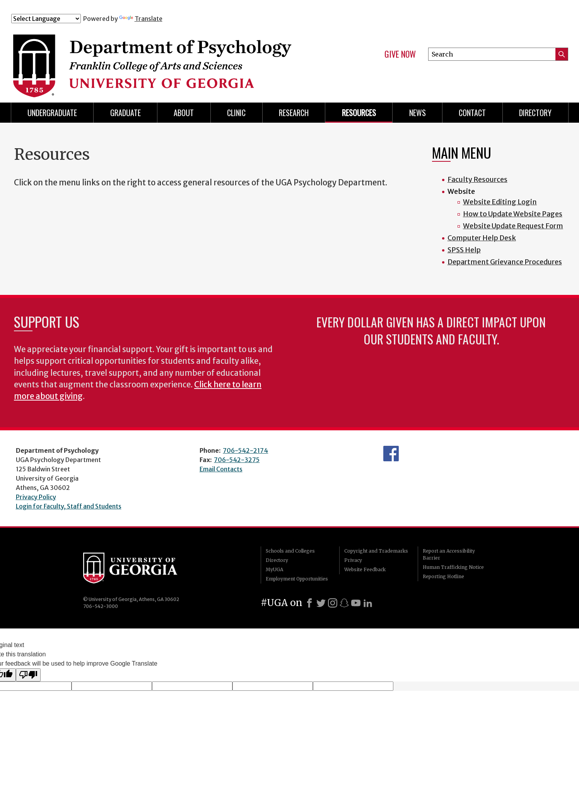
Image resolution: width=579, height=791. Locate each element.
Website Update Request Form (513, 225)
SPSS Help (464, 249)
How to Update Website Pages (512, 213)
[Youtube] (355, 603)
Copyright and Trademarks (376, 551)
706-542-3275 (237, 460)
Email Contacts (221, 469)
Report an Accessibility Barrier (449, 554)
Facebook (391, 453)
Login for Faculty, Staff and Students (68, 506)
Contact (472, 112)
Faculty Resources (477, 179)
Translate (140, 18)
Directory (277, 560)
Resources (359, 112)
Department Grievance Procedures (504, 261)
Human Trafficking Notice (453, 567)
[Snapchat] (344, 603)
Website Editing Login (500, 201)
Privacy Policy (36, 497)
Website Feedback (365, 569)
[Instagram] (332, 603)
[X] (321, 603)
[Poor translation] (28, 674)
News (417, 112)
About (184, 112)
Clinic (236, 112)
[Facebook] (309, 603)
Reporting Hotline (443, 576)
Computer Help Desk (481, 237)
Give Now (400, 54)
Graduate (125, 112)
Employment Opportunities (297, 579)
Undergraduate (52, 112)
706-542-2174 (245, 450)
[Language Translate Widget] (46, 18)
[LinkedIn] (367, 603)
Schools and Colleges (290, 551)
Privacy (353, 560)
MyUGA (274, 569)
